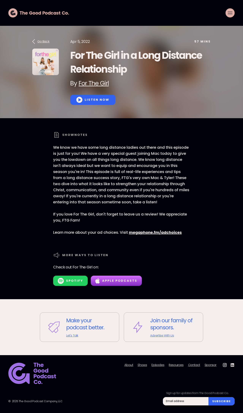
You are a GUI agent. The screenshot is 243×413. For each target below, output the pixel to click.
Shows (142, 365)
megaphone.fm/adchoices (155, 232)
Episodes (157, 365)
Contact (194, 365)
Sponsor (210, 365)
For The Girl (94, 83)
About (128, 365)
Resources (176, 365)
